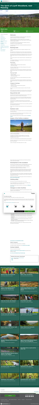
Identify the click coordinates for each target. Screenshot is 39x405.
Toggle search (36, 1)
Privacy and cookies (29, 399)
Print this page (36, 391)
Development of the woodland (3, 43)
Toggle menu (38, 1)
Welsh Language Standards (13, 399)
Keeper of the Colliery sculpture (4, 41)
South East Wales (14, 3)
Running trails (3, 37)
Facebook (26, 396)
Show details (31, 209)
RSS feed (33, 396)
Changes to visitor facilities (5, 46)
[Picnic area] (7, 31)
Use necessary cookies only (19, 211)
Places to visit (9, 3)
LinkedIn (29, 396)
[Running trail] (20, 31)
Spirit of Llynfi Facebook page (14, 177)
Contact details (3, 50)
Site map (19, 399)
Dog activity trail (3, 38)
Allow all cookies (30, 211)
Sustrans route (3, 39)
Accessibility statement (4, 399)
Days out (4, 3)
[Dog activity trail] (32, 31)
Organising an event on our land (5, 48)
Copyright (23, 399)
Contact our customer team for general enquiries (17, 250)
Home (2, 3)
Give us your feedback (15, 391)
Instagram (31, 396)
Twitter (27, 396)
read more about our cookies (10, 202)
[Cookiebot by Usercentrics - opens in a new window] (33, 193)
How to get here (3, 49)
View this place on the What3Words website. (17, 240)
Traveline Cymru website (26, 245)
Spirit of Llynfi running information (19, 257)
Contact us (10, 395)
